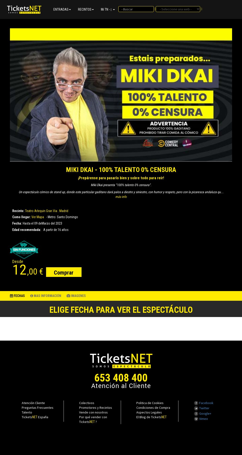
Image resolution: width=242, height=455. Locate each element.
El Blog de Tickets (151, 417)
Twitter (201, 408)
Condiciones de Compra (153, 407)
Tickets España (35, 417)
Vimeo (201, 419)
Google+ (202, 413)
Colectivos (86, 403)
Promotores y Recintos (95, 407)
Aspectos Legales (149, 412)
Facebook (203, 403)
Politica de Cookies (150, 403)
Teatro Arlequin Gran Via (41, 211)
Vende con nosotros (93, 412)
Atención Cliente (33, 403)
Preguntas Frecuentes (37, 407)
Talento (27, 412)
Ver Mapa (37, 217)
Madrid (63, 211)
